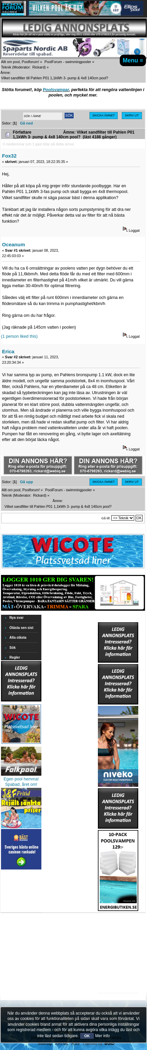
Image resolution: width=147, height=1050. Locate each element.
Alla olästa (18, 637)
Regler (14, 657)
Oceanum (13, 244)
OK (87, 1036)
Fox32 (9, 156)
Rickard (38, 67)
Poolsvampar (56, 89)
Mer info (102, 1035)
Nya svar (16, 617)
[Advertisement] (118, 932)
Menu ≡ (133, 60)
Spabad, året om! (21, 784)
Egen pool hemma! (21, 779)
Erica (8, 351)
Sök (12, 648)
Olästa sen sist (21, 628)
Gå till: (105, 518)
